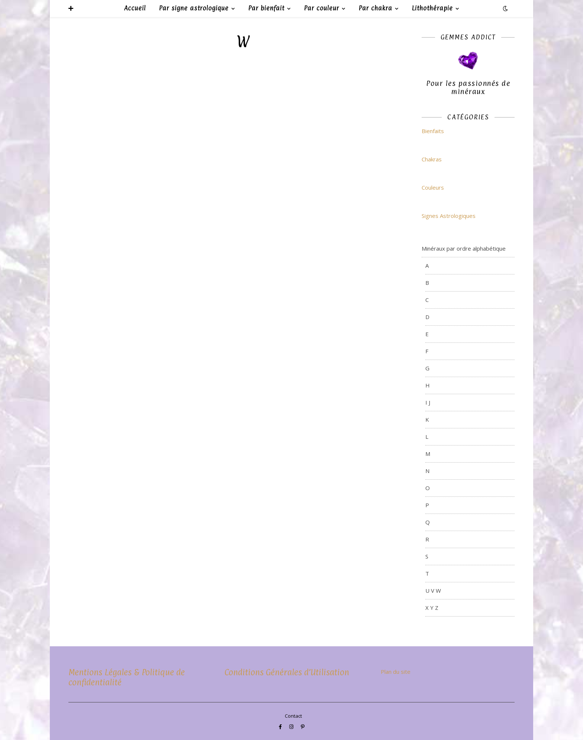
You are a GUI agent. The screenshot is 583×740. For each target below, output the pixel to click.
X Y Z (431, 607)
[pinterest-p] (303, 726)
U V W (433, 590)
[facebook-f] (281, 726)
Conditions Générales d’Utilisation (287, 672)
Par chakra (375, 8)
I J (427, 402)
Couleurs (433, 187)
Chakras (432, 159)
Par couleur (321, 8)
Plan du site (395, 671)
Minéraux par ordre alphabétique (464, 248)
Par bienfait (266, 8)
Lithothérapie (432, 8)
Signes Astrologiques (449, 215)
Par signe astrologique (194, 8)
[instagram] (291, 726)
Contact (293, 715)
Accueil (135, 8)
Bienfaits (433, 131)
